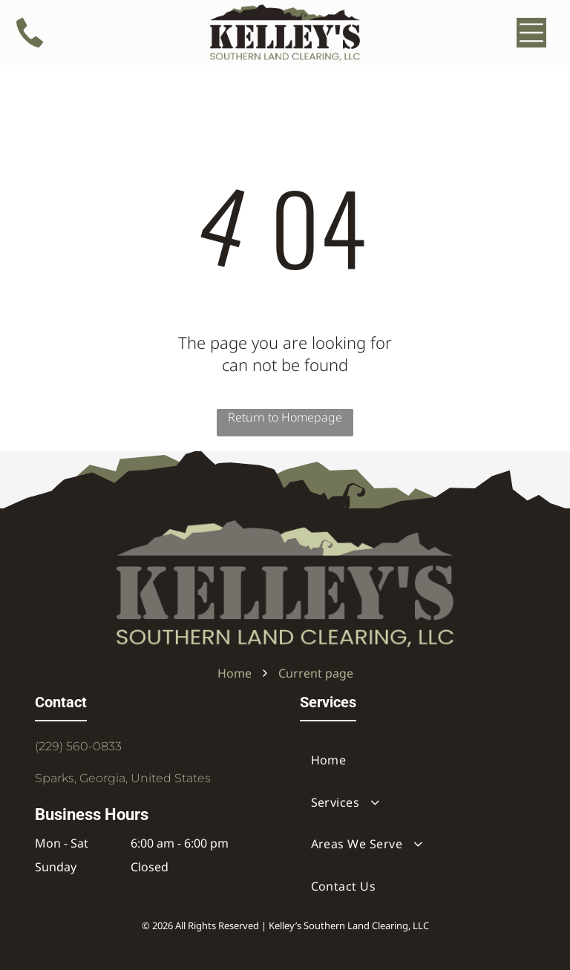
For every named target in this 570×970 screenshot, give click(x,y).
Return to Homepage (285, 417)
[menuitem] (418, 760)
